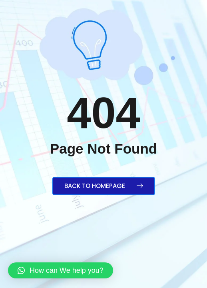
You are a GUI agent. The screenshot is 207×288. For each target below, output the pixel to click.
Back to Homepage (103, 186)
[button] (60, 270)
